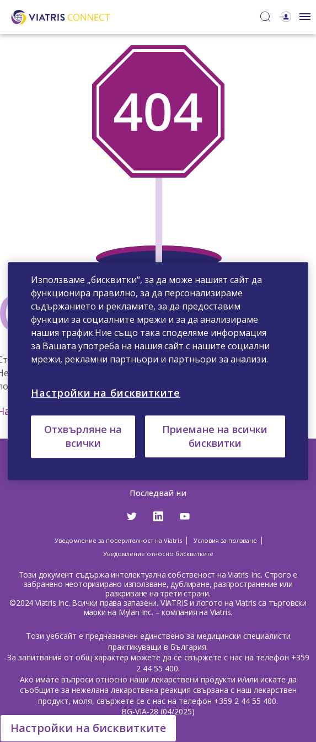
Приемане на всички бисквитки (214, 436)
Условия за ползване (225, 540)
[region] (158, 371)
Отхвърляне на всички (83, 436)
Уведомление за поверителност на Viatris (118, 540)
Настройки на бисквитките (88, 727)
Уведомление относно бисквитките (158, 553)
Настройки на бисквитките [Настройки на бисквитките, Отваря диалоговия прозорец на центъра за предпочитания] (105, 392)
